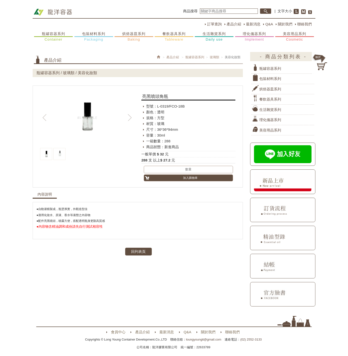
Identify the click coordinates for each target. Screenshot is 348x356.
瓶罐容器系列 (53, 37)
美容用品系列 (294, 37)
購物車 (320, 62)
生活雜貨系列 (214, 37)
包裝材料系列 (93, 37)
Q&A (269, 24)
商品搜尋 (190, 11)
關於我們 (285, 24)
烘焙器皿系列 (134, 37)
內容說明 (44, 194)
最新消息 (253, 24)
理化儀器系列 (254, 37)
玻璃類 (214, 57)
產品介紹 (234, 24)
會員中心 (118, 332)
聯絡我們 (304, 24)
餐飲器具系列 (174, 37)
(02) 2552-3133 (251, 339)
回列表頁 (138, 251)
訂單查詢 (214, 24)
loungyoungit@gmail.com (203, 339)
